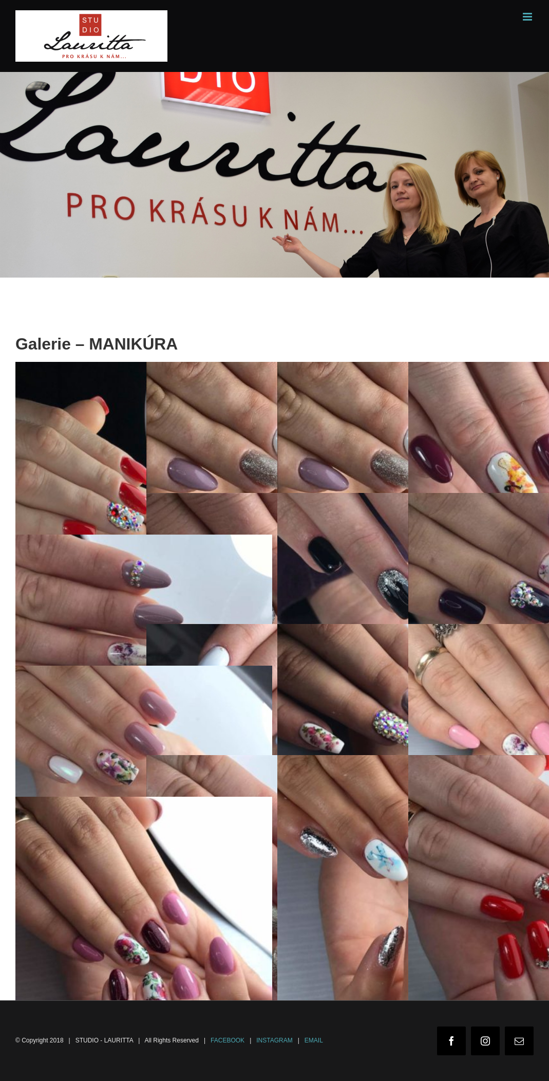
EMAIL (314, 1040)
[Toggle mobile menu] (528, 16)
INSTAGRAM (274, 1040)
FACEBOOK (227, 1040)
